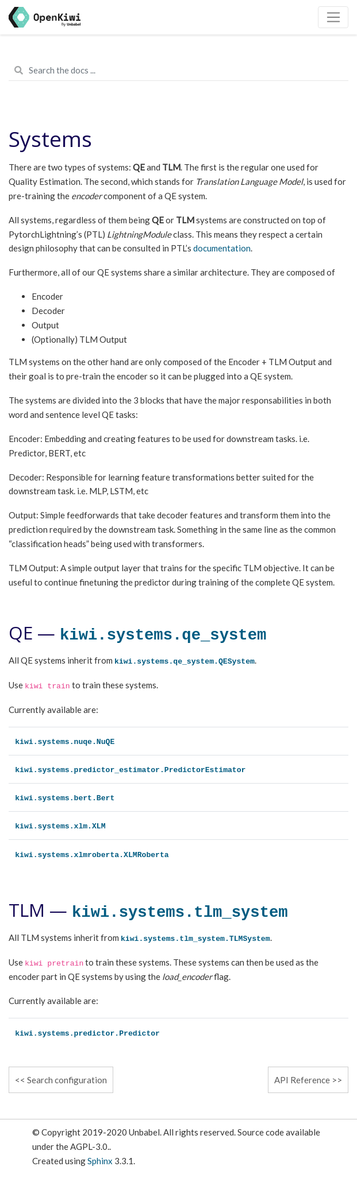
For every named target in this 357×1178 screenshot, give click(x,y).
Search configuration (67, 1080)
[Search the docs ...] (178, 70)
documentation (222, 248)
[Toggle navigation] (333, 17)
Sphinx (100, 1161)
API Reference (302, 1080)
